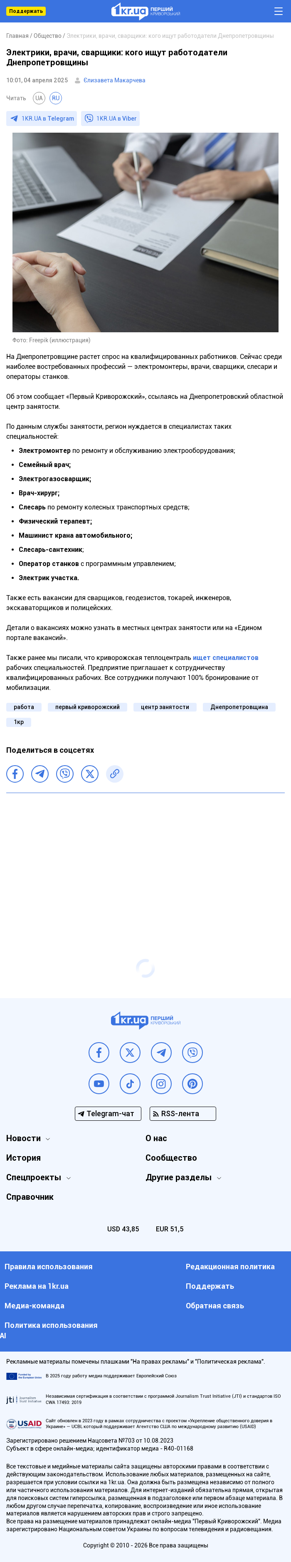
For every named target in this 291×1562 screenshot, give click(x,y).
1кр (19, 722)
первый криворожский (87, 707)
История (23, 1158)
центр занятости (165, 707)
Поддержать (26, 11)
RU (55, 98)
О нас (156, 1138)
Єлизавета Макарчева (115, 80)
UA (39, 98)
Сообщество (171, 1158)
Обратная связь (215, 1305)
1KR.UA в (48, 119)
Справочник (30, 1197)
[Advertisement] (145, 859)
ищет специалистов (226, 658)
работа (24, 707)
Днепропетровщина (239, 707)
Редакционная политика (230, 1266)
